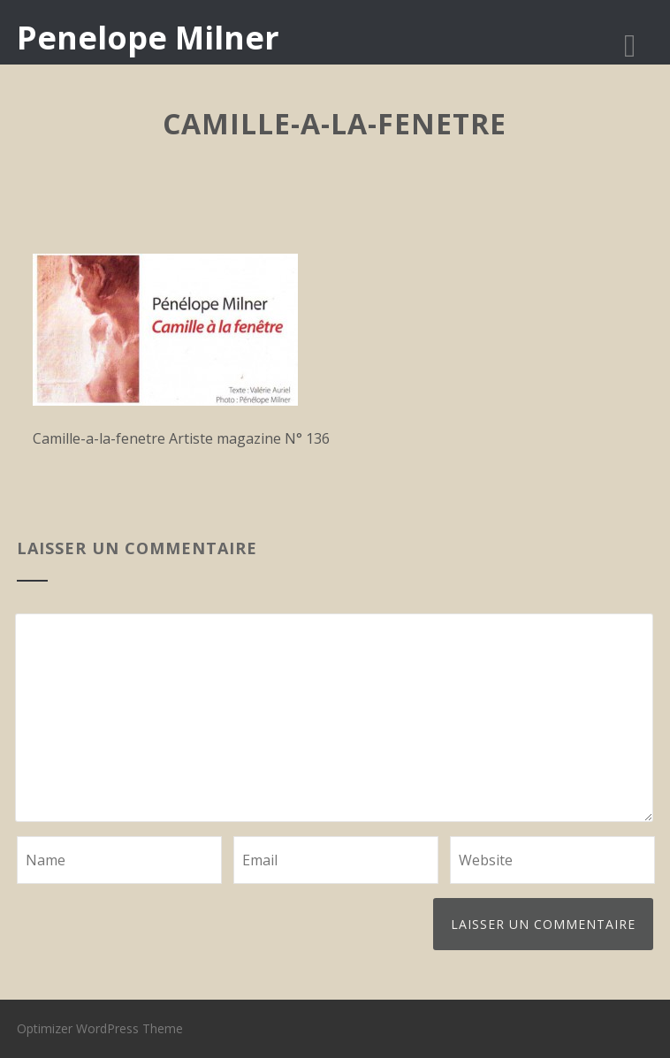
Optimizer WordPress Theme (100, 1028)
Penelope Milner (148, 37)
